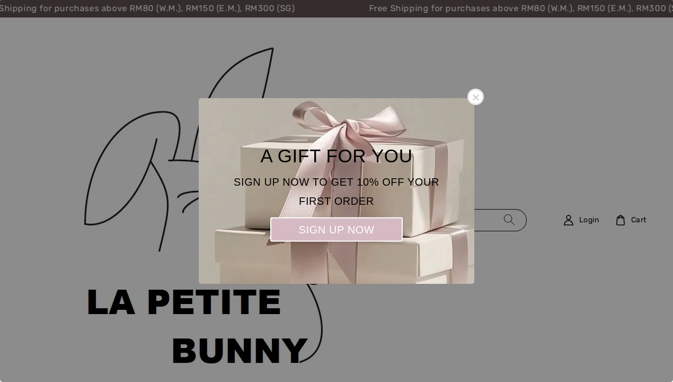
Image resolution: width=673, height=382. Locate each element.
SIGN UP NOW (337, 230)
